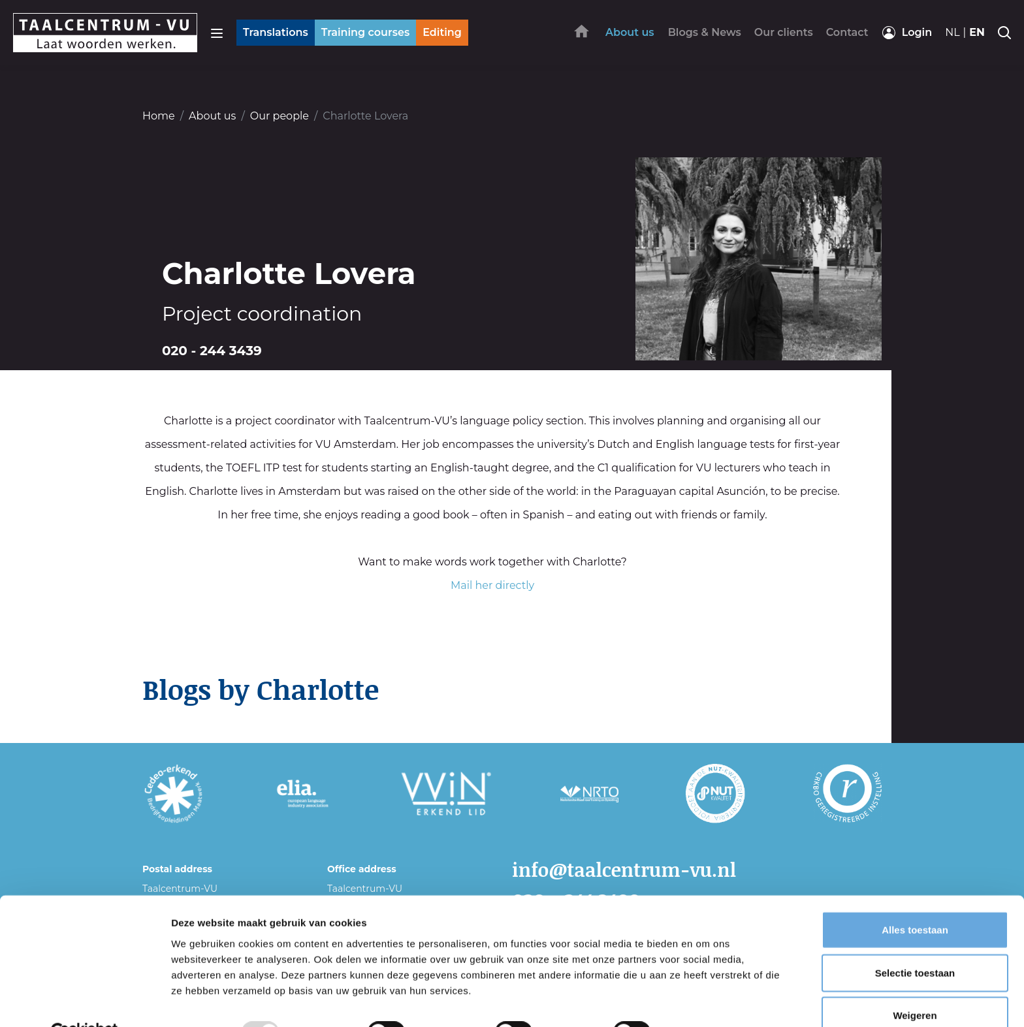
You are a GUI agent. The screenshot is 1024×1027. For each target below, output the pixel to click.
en (977, 32)
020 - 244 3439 (212, 350)
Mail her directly (492, 585)
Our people (279, 116)
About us (212, 116)
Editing (442, 32)
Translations (275, 32)
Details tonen (706, 1001)
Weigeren (914, 984)
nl (952, 32)
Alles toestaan (915, 898)
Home (158, 116)
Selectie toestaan (915, 941)
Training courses (365, 32)
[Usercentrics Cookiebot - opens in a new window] (84, 1001)
